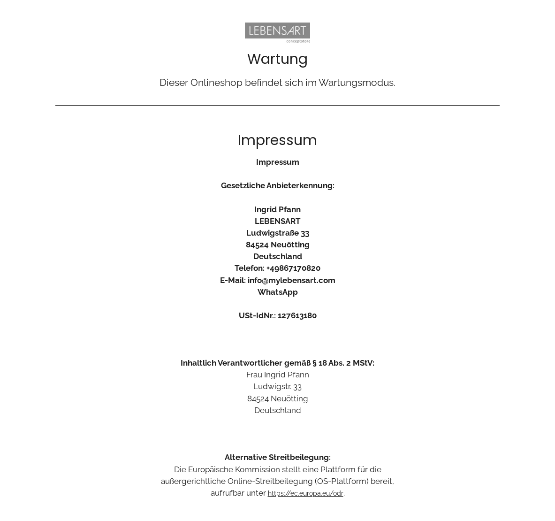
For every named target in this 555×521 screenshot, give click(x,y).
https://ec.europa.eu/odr (305, 493)
